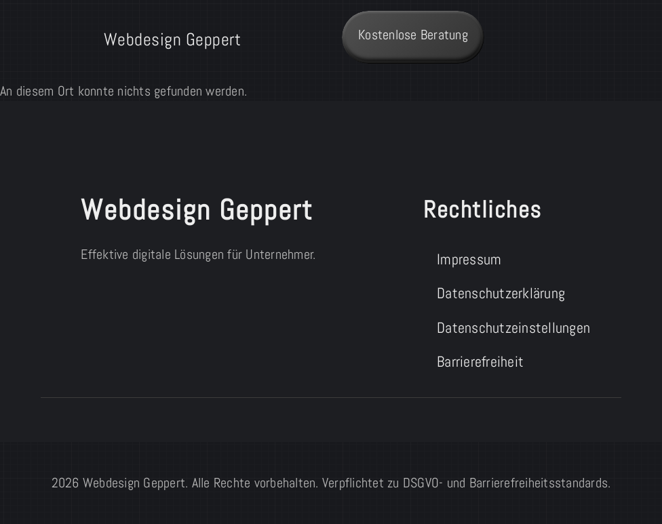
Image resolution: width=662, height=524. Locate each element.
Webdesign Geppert (172, 39)
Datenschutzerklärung (501, 293)
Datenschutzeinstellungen (509, 328)
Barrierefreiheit (480, 361)
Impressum (469, 259)
